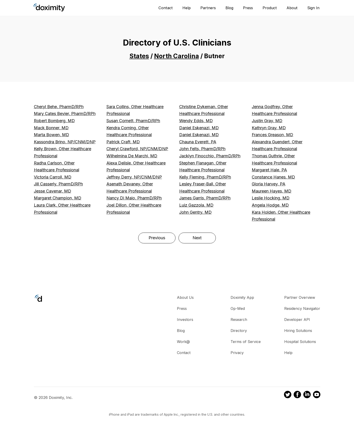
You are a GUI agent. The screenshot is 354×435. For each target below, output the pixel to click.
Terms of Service (246, 341)
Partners (208, 8)
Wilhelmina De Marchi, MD (131, 155)
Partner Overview (299, 297)
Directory (239, 330)
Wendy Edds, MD (196, 120)
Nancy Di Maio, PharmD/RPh (134, 198)
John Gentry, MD (195, 212)
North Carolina (176, 56)
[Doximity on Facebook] (297, 395)
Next (197, 237)
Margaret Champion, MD (57, 198)
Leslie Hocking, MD (271, 198)
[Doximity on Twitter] (287, 395)
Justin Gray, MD (267, 120)
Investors (185, 319)
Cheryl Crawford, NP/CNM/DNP (137, 148)
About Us (185, 297)
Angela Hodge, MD (270, 205)
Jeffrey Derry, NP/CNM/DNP (134, 177)
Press (248, 8)
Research (239, 319)
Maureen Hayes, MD (271, 191)
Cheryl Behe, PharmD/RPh (59, 106)
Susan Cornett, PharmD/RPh (133, 120)
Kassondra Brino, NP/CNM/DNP (65, 141)
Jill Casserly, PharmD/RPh (58, 183)
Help (186, 8)
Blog (229, 8)
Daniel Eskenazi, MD (199, 127)
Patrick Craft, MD (123, 141)
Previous (157, 237)
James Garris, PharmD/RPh (205, 198)
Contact (165, 8)
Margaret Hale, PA (269, 169)
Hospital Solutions (300, 341)
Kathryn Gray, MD (269, 127)
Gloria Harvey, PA (268, 183)
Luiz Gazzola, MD (196, 205)
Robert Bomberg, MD (54, 120)
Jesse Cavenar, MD (52, 191)
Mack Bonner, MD (51, 127)
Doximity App (242, 297)
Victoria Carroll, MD (52, 177)
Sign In (313, 8)
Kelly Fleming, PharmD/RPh (205, 177)
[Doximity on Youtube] (316, 395)
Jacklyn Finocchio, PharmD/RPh (209, 155)
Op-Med (238, 308)
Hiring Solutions (298, 330)
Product (270, 8)
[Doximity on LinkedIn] (307, 395)
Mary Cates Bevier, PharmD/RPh (65, 113)
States (139, 56)
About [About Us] (292, 8)
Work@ (183, 341)
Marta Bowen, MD (51, 134)
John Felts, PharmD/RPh (202, 148)
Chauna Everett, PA (197, 141)
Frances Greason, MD (272, 134)
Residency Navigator (302, 308)
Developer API (297, 319)
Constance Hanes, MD (273, 177)
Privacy (237, 352)
